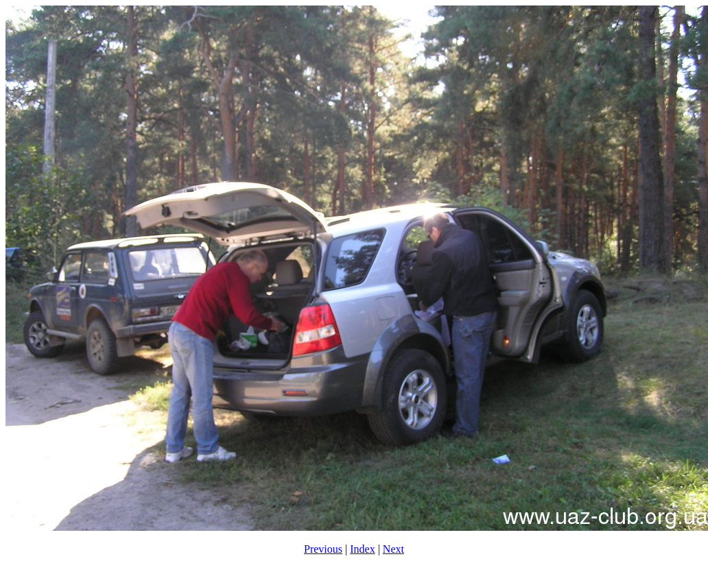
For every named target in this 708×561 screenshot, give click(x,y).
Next (393, 549)
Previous (323, 549)
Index (362, 549)
